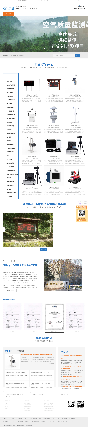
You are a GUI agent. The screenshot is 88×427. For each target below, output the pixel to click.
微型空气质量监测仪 (48, 406)
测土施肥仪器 (6, 421)
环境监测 (43, 421)
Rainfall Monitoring (73, 421)
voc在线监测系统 (11, 100)
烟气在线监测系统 (11, 118)
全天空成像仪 (10, 159)
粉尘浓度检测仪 (10, 107)
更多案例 (43, 249)
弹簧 (40, 418)
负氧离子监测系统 (11, 85)
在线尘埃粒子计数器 (11, 192)
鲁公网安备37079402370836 (29, 413)
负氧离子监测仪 (12, 55)
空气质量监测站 (20, 55)
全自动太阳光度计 (11, 170)
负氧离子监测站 (11, 418)
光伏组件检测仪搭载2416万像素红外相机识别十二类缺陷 (42, 383)
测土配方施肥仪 (72, 418)
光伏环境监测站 (10, 152)
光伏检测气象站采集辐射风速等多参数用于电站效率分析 (36, 354)
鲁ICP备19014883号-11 (44, 413)
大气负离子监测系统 (48, 404)
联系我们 (78, 13)
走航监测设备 (10, 96)
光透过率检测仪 (10, 126)
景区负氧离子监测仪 (48, 403)
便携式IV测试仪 (10, 181)
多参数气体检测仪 (47, 418)
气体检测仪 (9, 122)
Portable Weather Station (63, 421)
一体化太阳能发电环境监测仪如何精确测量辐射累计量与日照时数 (17, 372)
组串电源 (9, 189)
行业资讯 (8, 351)
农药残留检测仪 (33, 418)
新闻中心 (55, 13)
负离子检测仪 (10, 81)
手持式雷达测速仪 (11, 148)
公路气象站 (9, 129)
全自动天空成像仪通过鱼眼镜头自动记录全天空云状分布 (17, 383)
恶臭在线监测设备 (11, 114)
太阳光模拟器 (64, 418)
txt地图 (78, 1)
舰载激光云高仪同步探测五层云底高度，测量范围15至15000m (42, 372)
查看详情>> (68, 239)
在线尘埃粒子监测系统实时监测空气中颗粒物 (72, 386)
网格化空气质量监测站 (49, 408)
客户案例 (32, 13)
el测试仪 (9, 178)
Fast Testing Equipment (51, 421)
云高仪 (8, 155)
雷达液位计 (27, 421)
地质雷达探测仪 (10, 144)
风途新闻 (20, 351)
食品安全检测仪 (19, 418)
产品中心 (20, 13)
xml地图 (83, 1)
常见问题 (43, 13)
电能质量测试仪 (10, 185)
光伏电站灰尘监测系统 (12, 174)
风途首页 (8, 13)
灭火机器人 (9, 196)
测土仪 (26, 418)
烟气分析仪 (9, 103)
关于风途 (67, 13)
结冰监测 (9, 137)
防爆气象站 (20, 421)
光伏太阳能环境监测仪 (49, 410)
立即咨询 (8, 290)
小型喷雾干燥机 (56, 418)
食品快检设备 (13, 421)
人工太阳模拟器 (10, 166)
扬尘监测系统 (10, 92)
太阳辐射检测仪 (10, 163)
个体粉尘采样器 (10, 111)
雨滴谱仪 (9, 140)
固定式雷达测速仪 (11, 133)
